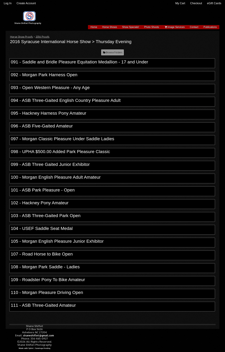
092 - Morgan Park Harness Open (44, 74)
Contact (194, 27)
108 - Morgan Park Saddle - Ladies (45, 266)
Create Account (26, 3)
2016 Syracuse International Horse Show (50, 41)
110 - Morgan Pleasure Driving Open (47, 292)
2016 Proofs (42, 36)
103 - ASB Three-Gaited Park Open (45, 215)
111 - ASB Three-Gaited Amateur (43, 305)
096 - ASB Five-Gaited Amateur (42, 126)
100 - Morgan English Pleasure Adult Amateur (56, 177)
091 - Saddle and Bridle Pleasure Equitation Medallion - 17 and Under (79, 61)
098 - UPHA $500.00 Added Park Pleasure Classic (60, 151)
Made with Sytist (26, 348)
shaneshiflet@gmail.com (38, 335)
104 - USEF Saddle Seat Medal (42, 228)
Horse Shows (109, 27)
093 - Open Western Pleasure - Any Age (50, 87)
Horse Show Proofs (21, 36)
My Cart (180, 3)
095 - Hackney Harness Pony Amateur (48, 113)
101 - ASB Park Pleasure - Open (43, 190)
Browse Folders (114, 52)
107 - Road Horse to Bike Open (42, 254)
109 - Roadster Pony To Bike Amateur (48, 279)
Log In (8, 3)
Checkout (196, 3)
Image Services (174, 27)
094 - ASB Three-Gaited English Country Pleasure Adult (66, 100)
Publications (210, 27)
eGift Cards (214, 3)
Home (94, 27)
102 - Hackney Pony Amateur (39, 202)
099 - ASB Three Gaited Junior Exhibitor (50, 164)
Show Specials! (130, 27)
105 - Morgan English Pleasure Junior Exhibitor (57, 241)
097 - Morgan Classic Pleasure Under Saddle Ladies (62, 138)
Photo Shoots (151, 27)
